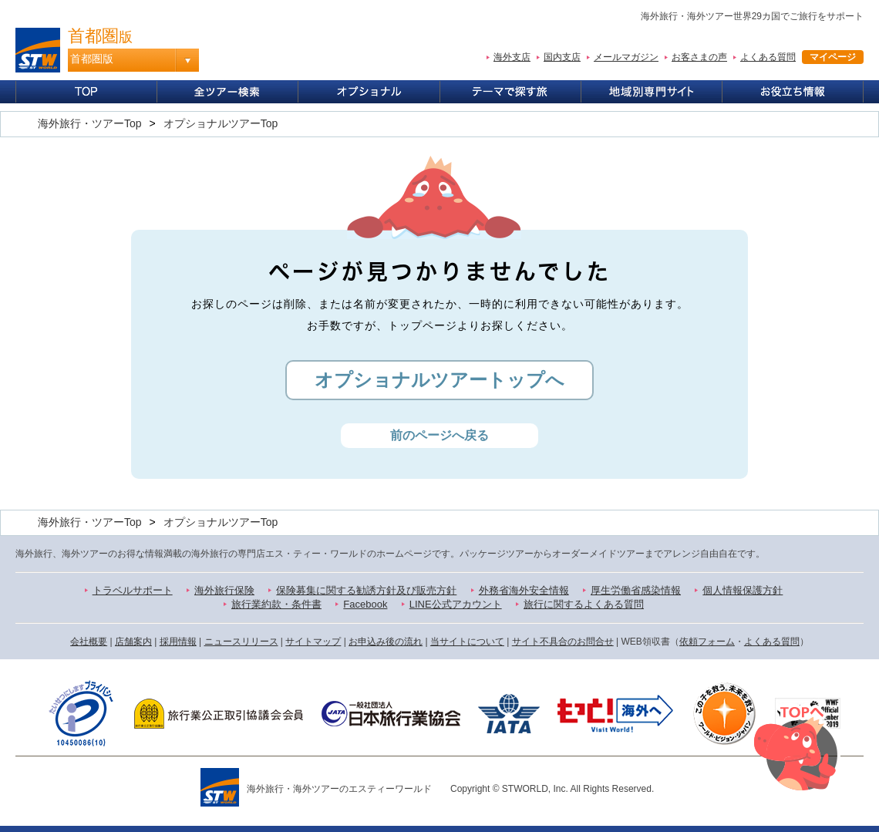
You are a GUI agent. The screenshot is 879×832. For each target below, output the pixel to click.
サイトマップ (313, 641)
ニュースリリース (241, 641)
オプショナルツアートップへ (439, 379)
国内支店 (562, 57)
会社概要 (88, 641)
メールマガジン (626, 57)
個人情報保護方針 (742, 590)
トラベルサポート (133, 590)
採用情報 (178, 641)
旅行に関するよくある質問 (584, 604)
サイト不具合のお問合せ (563, 641)
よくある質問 (768, 57)
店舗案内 (133, 641)
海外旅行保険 (224, 590)
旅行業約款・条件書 (276, 604)
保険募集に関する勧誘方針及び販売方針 (366, 590)
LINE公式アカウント (455, 604)
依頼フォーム (707, 641)
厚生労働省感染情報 (636, 590)
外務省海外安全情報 (524, 590)
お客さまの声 (699, 57)
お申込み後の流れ (386, 641)
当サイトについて (467, 641)
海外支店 (511, 57)
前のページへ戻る (439, 435)
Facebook (365, 604)
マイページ (833, 57)
